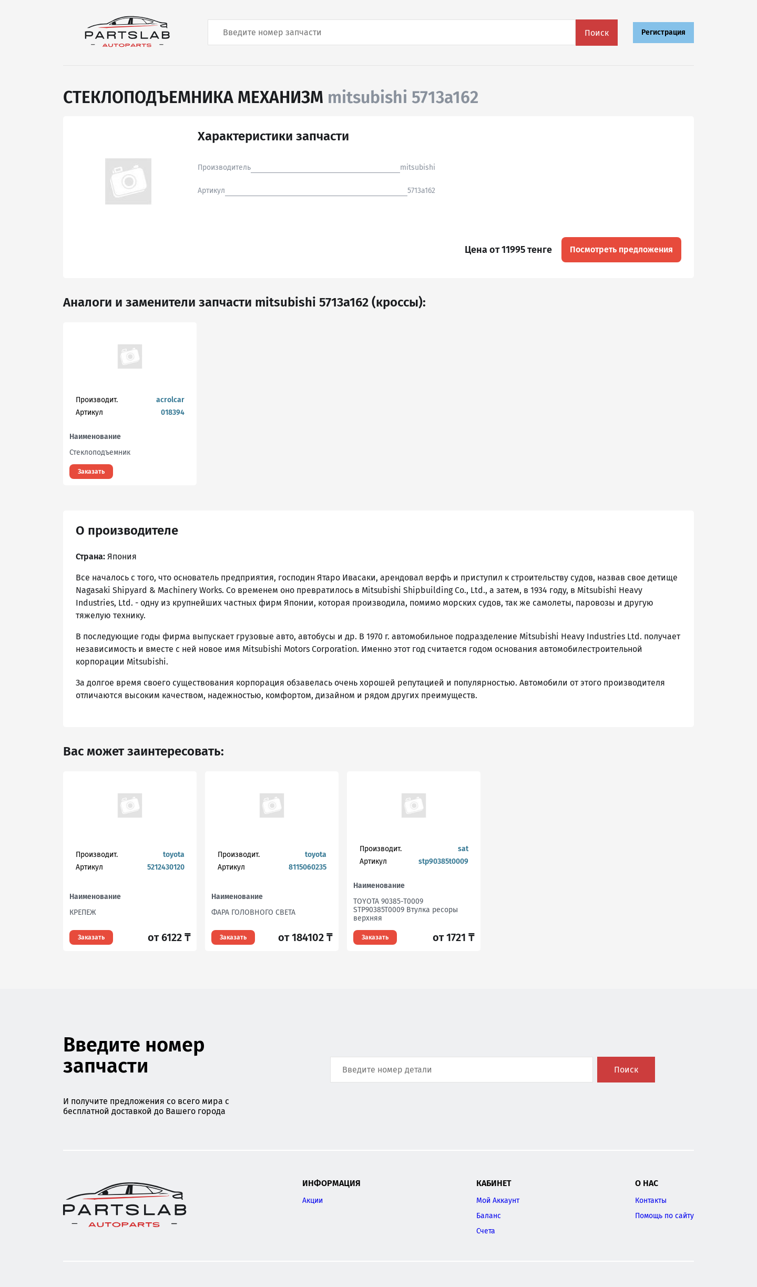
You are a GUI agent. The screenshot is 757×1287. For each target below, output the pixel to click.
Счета (485, 1231)
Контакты (651, 1200)
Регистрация (663, 32)
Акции (312, 1200)
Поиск (597, 33)
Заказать (91, 471)
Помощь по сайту (664, 1215)
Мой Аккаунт (497, 1200)
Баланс (488, 1215)
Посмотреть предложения (621, 249)
